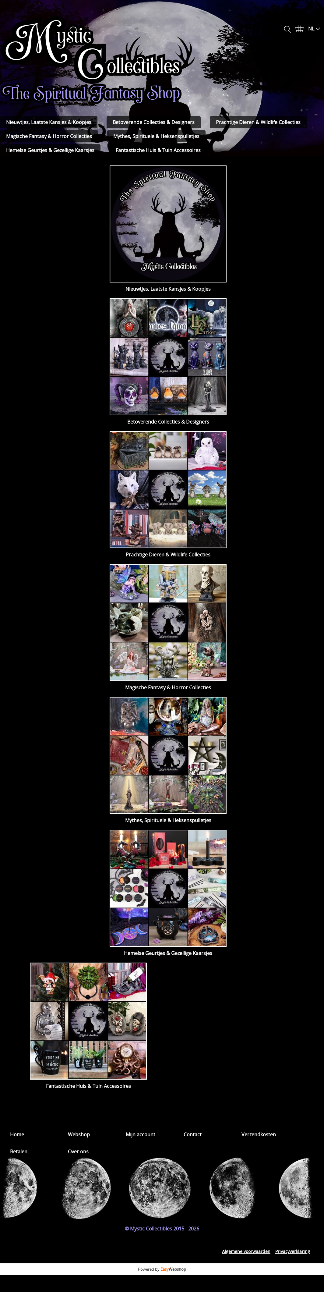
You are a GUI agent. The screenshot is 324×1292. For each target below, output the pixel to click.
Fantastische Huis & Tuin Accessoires (158, 150)
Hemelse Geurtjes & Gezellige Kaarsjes (50, 150)
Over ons (78, 1151)
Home (17, 1134)
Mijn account (140, 1134)
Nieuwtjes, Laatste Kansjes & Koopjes (48, 122)
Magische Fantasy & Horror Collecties (49, 136)
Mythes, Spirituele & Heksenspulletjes (156, 136)
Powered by (162, 1269)
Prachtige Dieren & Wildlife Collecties (258, 122)
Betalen (18, 1151)
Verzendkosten (258, 1134)
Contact (193, 1134)
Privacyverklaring (292, 1251)
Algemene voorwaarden (246, 1251)
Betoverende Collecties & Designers (154, 122)
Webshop (79, 1134)
